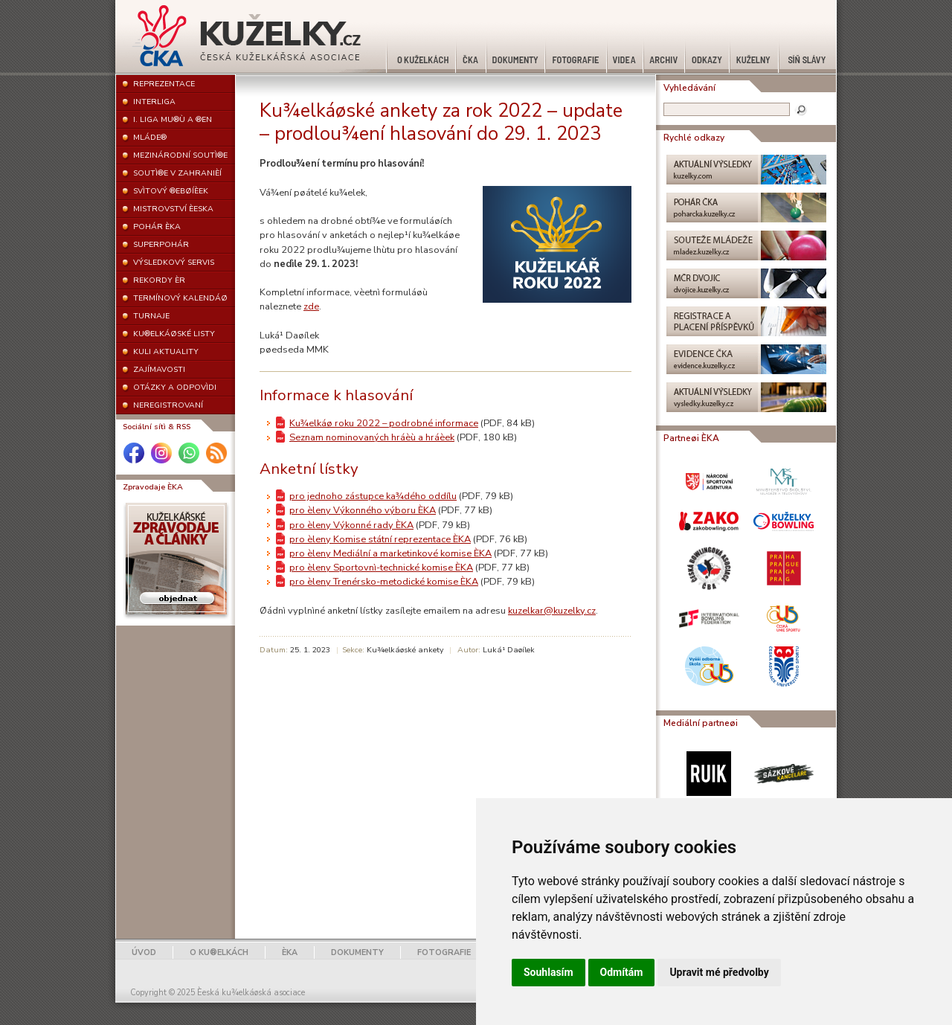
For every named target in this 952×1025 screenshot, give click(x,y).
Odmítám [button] (621, 972)
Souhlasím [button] (548, 972)
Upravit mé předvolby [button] (718, 972)
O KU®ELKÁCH (219, 952)
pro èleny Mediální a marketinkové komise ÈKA (390, 553)
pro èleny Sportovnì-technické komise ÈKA (381, 567)
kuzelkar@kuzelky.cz (552, 610)
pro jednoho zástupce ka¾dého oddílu (373, 496)
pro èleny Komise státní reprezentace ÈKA (380, 539)
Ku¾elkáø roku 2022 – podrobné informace (383, 423)
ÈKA (290, 952)
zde (311, 306)
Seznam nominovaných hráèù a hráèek (371, 437)
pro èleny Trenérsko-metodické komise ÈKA (383, 581)
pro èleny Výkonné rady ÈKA (351, 525)
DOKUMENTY (357, 952)
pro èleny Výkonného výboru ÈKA (362, 510)
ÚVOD (144, 952)
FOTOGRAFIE (444, 952)
